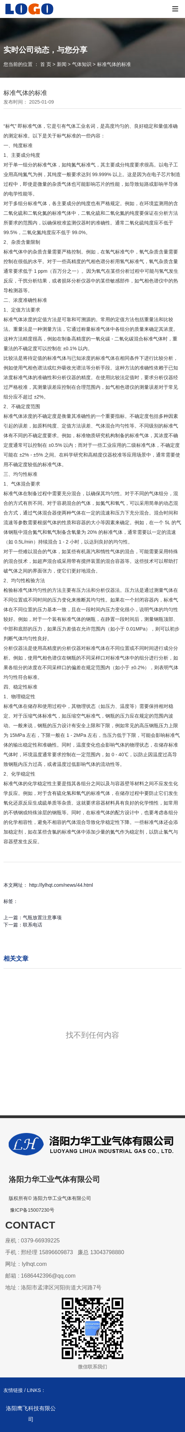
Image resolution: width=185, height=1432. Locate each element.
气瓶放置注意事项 (42, 917)
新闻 (62, 64)
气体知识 (81, 64)
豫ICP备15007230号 (32, 1210)
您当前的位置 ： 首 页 (28, 64)
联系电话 (32, 925)
